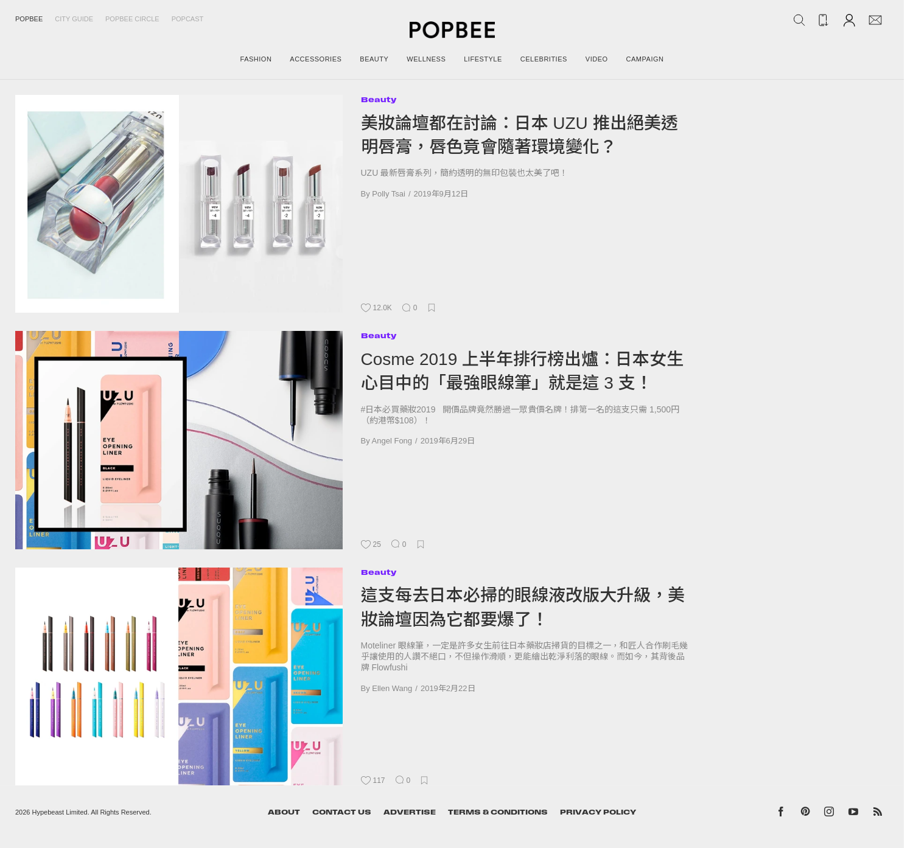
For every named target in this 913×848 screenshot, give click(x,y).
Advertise (409, 812)
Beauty (378, 99)
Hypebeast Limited (60, 812)
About (284, 812)
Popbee (29, 19)
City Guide (74, 19)
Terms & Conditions (498, 812)
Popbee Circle (132, 19)
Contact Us (341, 812)
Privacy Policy (598, 812)
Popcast (188, 19)
